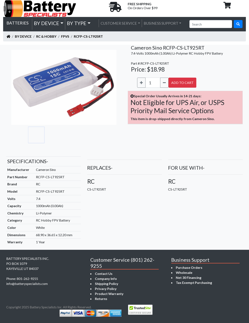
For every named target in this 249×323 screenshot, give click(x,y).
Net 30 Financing (188, 277)
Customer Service (119, 23)
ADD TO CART (182, 83)
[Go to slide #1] (36, 135)
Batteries (17, 22)
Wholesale (184, 272)
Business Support (161, 23)
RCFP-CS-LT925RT (88, 36)
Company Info (106, 279)
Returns (101, 299)
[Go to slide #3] (73, 135)
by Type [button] (76, 23)
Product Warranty (109, 294)
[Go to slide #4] (91, 135)
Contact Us (103, 274)
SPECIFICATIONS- (27, 161)
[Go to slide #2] (54, 135)
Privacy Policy (106, 289)
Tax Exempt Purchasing (194, 283)
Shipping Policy (106, 284)
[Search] (210, 24)
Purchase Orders (189, 267)
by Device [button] (46, 23)
